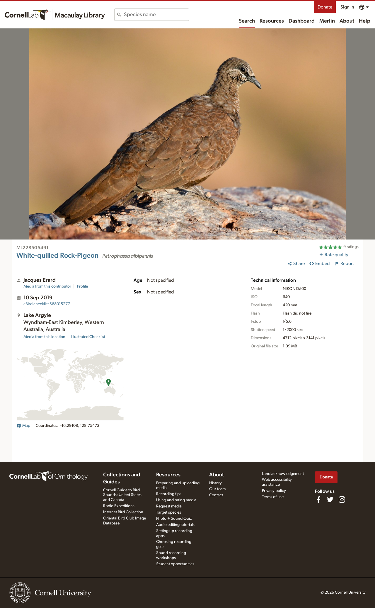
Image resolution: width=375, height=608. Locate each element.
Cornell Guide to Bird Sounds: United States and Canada (122, 495)
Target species (168, 512)
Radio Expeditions (118, 506)
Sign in (347, 7)
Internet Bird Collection (123, 512)
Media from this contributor (47, 286)
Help (364, 21)
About (347, 21)
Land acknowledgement (283, 474)
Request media (169, 506)
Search (247, 21)
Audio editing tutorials (175, 525)
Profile (82, 286)
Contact (216, 495)
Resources (272, 21)
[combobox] (156, 15)
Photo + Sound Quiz (174, 519)
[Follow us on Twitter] (330, 499)
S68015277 (46, 304)
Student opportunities (175, 564)
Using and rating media (176, 500)
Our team (217, 489)
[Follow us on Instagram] (341, 499)
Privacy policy (274, 491)
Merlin (327, 21)
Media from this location (44, 337)
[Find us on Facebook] (318, 499)
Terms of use (273, 497)
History (215, 483)
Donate (325, 7)
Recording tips (168, 494)
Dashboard (302, 21)
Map (23, 426)
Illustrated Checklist (88, 337)
